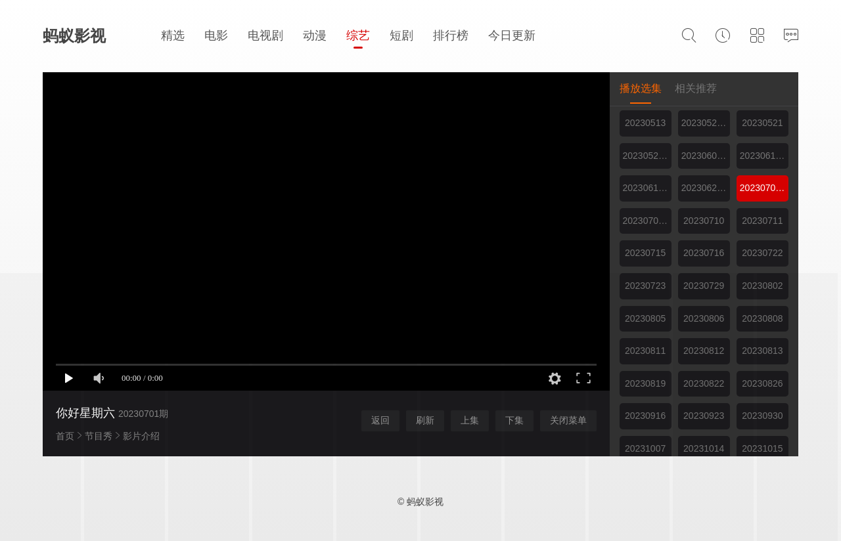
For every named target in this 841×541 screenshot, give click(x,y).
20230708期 (647, 220)
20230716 (703, 253)
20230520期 (705, 123)
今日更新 (511, 35)
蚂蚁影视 (74, 36)
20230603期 (705, 155)
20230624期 (705, 188)
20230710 (703, 220)
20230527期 (647, 155)
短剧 (401, 35)
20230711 (762, 220)
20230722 (762, 253)
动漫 (315, 35)
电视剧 (265, 35)
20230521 (762, 123)
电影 (216, 35)
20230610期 (764, 155)
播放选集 (641, 88)
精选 (173, 35)
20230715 (645, 253)
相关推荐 (696, 88)
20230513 (645, 123)
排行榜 (450, 35)
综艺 (358, 35)
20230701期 (764, 188)
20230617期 (647, 188)
